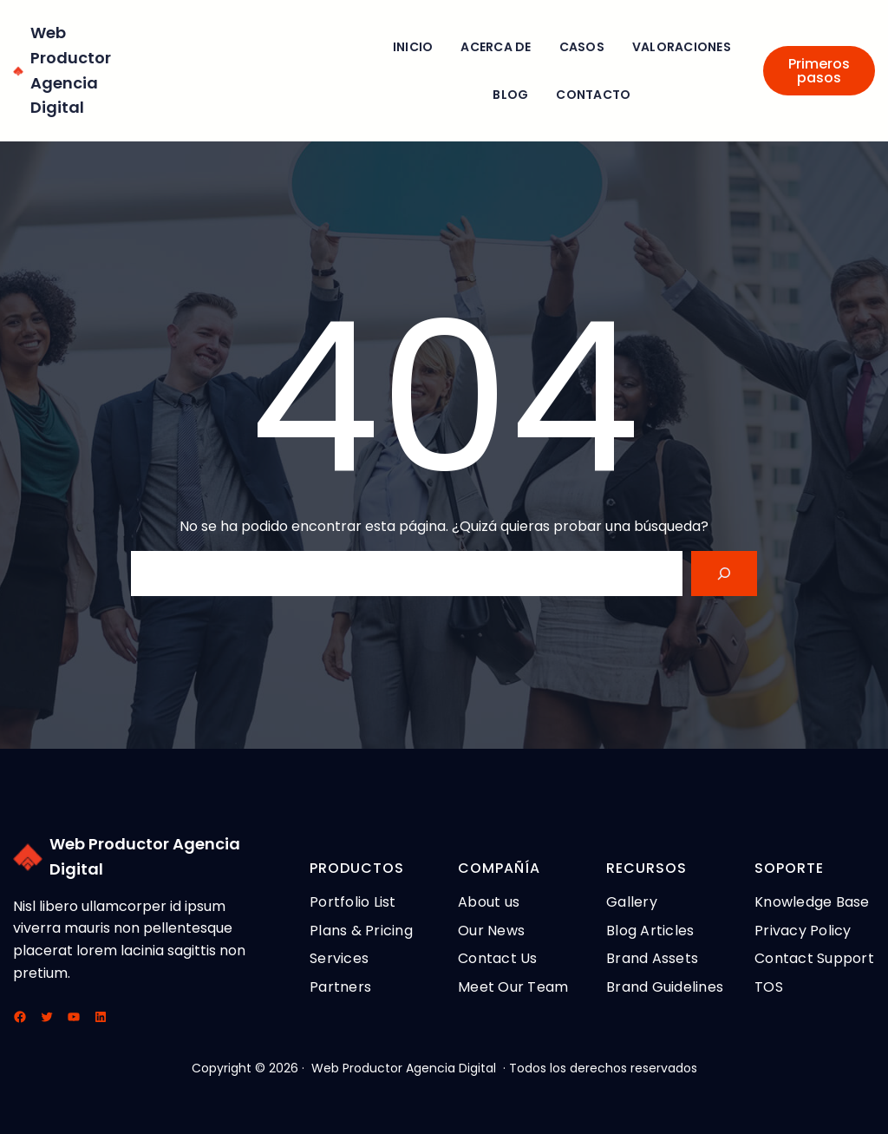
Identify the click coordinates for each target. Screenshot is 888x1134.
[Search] (724, 573)
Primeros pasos (819, 71)
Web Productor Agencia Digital (403, 1068)
